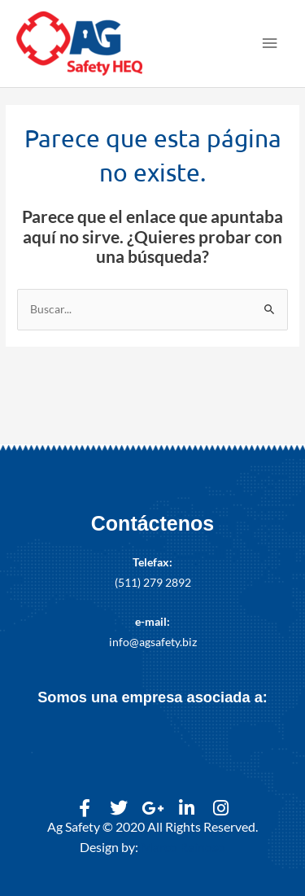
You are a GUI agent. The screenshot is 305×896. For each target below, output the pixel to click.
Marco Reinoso (183, 846)
